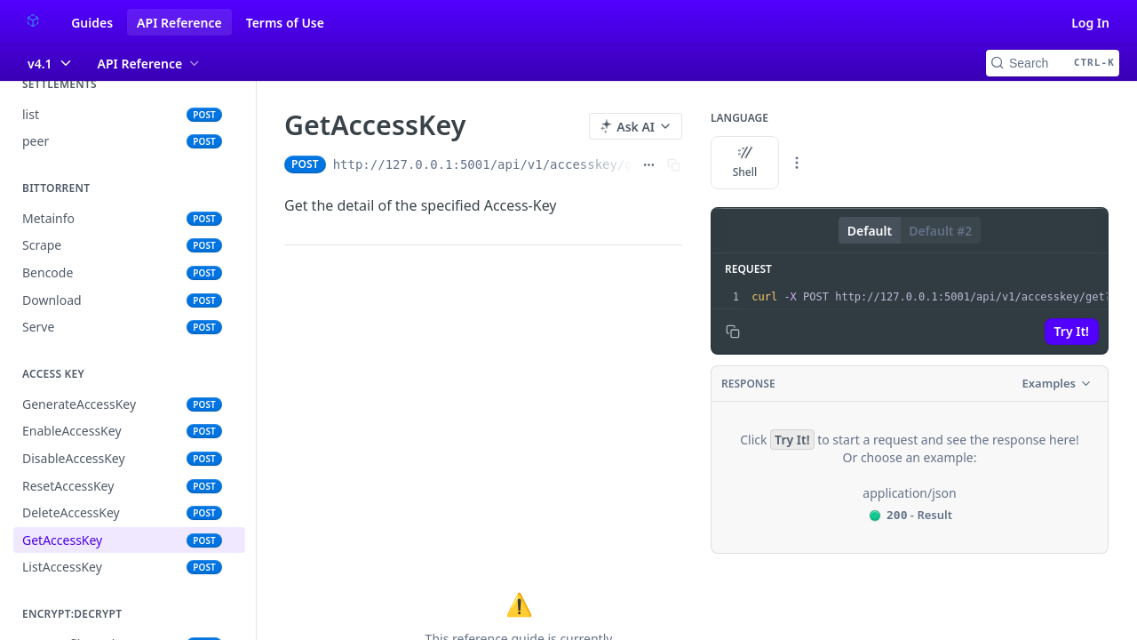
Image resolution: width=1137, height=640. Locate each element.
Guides (92, 22)
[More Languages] (796, 162)
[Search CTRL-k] (1052, 63)
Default (869, 230)
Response (748, 383)
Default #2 (940, 230)
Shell (745, 163)
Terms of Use (285, 22)
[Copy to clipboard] (732, 331)
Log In (1090, 22)
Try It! (1071, 331)
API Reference (179, 22)
